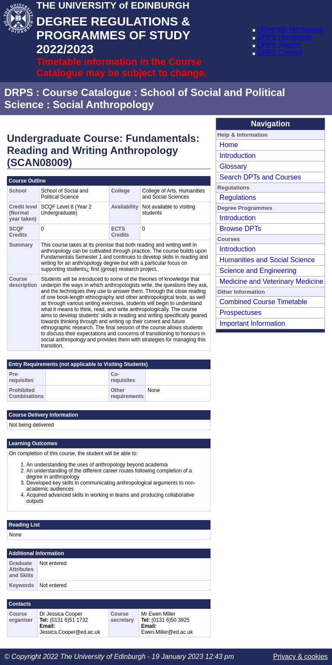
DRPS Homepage (284, 37)
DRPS (18, 92)
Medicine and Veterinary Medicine (271, 281)
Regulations (238, 197)
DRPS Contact (279, 52)
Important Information (252, 323)
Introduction (238, 155)
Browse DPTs (240, 228)
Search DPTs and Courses (260, 177)
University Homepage (290, 29)
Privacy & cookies (300, 656)
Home (229, 144)
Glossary (233, 166)
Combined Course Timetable (263, 301)
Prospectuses (241, 312)
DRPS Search (278, 44)
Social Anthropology (103, 104)
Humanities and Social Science (267, 259)
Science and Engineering (258, 270)
